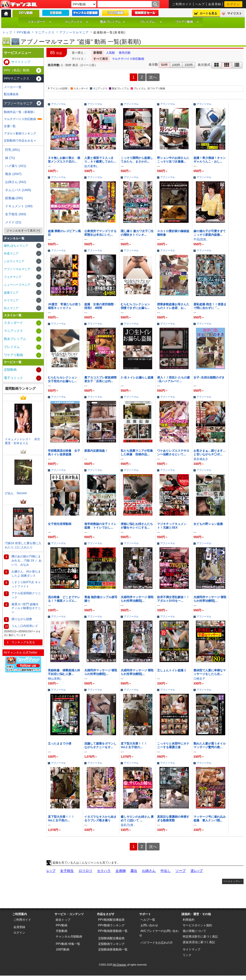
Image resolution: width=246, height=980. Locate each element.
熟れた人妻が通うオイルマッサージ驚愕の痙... (209, 745)
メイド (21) (13, 222)
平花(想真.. (200, 239)
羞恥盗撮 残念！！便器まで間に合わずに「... (209, 306)
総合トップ (63, 919)
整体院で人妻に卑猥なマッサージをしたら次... (209, 672)
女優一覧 (10, 126)
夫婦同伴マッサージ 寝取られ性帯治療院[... (137, 598)
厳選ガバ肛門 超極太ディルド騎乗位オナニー (26, 608)
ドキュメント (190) (18, 206)
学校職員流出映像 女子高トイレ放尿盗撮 (64, 452)
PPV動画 (23, 32)
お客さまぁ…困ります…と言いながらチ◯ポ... (209, 452)
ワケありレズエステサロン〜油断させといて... (173, 452)
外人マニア (11, 308)
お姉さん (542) (15, 182)
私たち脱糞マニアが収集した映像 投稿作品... (137, 452)
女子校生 (67, 871)
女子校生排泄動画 (59, 524)
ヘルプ (200, 4)
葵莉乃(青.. (128, 825)
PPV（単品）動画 (16, 70)
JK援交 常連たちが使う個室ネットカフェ (64, 306)
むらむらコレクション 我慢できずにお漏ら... (137, 306)
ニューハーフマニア (17, 284)
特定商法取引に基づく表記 (200, 936)
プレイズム (151, 21)
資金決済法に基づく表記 (199, 942)
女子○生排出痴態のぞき (209, 377)
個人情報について (194, 931)
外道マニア (11, 253)
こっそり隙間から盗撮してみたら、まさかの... (137, 159)
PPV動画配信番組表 (111, 919)
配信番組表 (11, 94)
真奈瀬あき (200, 459)
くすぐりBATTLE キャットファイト (26, 584)
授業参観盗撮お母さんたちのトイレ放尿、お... (173, 306)
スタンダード (39, 21)
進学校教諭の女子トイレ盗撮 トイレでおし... (100, 525)
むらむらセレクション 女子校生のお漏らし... (64, 379)
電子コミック (13, 378)
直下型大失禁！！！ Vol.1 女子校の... (61, 818)
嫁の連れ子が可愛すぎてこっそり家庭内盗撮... (209, 232)
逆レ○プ (197, 871)
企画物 (121, 871)
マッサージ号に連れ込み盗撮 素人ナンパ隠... (209, 818)
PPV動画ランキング (111, 925)
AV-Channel (18, 4)
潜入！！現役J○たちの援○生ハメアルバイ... (173, 379)
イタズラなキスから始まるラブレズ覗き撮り (100, 818)
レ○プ (50, 871)
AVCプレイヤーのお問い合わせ (159, 933)
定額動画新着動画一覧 (113, 949)
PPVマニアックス (16, 78)
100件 (176, 65)
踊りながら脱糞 (21, 619)
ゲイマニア (11, 300)
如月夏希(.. (91, 166)
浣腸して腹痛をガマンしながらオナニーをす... (100, 745)
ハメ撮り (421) (15, 166)
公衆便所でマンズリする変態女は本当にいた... (100, 232)
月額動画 (61, 931)
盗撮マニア (11, 292)
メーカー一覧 (12, 87)
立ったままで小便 (59, 743)
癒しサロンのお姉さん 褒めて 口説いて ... (137, 818)
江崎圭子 (199, 678)
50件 (164, 65)
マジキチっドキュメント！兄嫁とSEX (171, 525)
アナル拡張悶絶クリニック (26, 595)
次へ (153, 77)
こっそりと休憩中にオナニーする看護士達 (173, 745)
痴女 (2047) (13, 174)
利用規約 (188, 919)
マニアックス (76, 21)
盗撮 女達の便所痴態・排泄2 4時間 (100, 306)
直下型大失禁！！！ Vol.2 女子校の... (134, 745)
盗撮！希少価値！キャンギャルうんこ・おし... (209, 159)
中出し (165, 871)
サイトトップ (20, 62)
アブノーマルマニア (74, 32)
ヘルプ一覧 (147, 919)
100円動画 (62, 949)
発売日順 (124, 52)
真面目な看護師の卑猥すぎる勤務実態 (173, 818)
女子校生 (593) (15, 214)
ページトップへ (231, 881)
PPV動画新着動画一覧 (113, 931)
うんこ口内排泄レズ (24, 626)
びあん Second (16, 493)
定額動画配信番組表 (111, 938)
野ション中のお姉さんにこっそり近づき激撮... (173, 159)
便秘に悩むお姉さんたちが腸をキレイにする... (137, 525)
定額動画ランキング (111, 944)
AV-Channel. (119, 964)
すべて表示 (100, 59)
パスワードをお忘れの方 (156, 942)
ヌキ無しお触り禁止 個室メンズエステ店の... (64, 159)
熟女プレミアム (112, 21)
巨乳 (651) (12, 150)
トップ (7, 32)
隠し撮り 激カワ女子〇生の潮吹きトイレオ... (137, 232)
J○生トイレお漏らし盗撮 (137, 377)
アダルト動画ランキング (20, 133)
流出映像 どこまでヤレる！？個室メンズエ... (64, 598)
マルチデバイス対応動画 (128, 59)
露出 (133, 871)
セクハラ (104, 871)
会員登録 (214, 4)
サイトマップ (191, 949)
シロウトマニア (14, 261)
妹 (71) (10, 158)
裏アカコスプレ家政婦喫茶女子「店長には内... (100, 379)
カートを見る (208, 13)
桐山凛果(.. (55, 678)
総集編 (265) (14, 198)
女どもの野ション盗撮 (208, 524)
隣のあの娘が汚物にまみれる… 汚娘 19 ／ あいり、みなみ (26, 560)
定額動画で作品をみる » (20, 140)
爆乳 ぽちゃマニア (16, 245)
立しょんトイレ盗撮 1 (171, 670)
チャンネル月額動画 (69, 936)
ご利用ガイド (182, 4)
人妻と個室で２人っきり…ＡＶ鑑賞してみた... (100, 159)
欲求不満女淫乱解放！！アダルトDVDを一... (173, 598)
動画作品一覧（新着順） (20, 112)
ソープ (180, 871)
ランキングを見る (23, 642)
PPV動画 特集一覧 (68, 944)
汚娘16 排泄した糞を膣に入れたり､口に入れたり (23, 545)
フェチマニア (12, 277)
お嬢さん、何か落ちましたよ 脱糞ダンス (26, 573)
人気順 (110, 52)
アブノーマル (58, 104)
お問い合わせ (149, 925)
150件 (188, 65)
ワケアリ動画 (187, 21)
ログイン (233, 4)
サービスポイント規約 (197, 925)
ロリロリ (85, 871)
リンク (187, 955)
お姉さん (149, 871)
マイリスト (234, 13)
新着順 (97, 52)
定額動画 (10, 369)
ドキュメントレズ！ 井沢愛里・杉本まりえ (22, 441)
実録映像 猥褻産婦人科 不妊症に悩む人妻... (65, 672)
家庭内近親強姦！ (96, 450)
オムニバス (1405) (18, 190)
